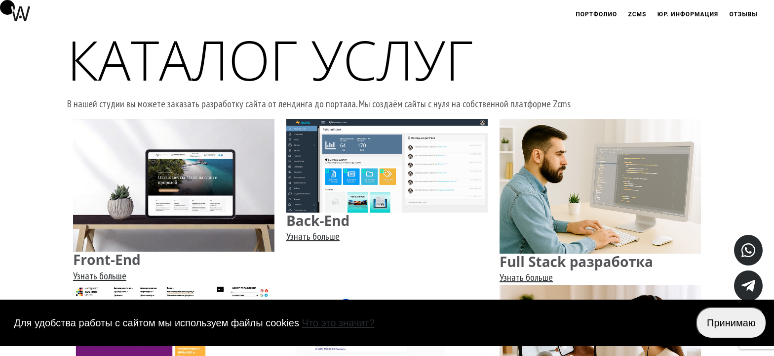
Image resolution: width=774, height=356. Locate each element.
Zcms (637, 14)
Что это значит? (338, 322)
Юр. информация (688, 14)
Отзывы (744, 14)
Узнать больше (99, 275)
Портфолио (596, 14)
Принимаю (731, 322)
